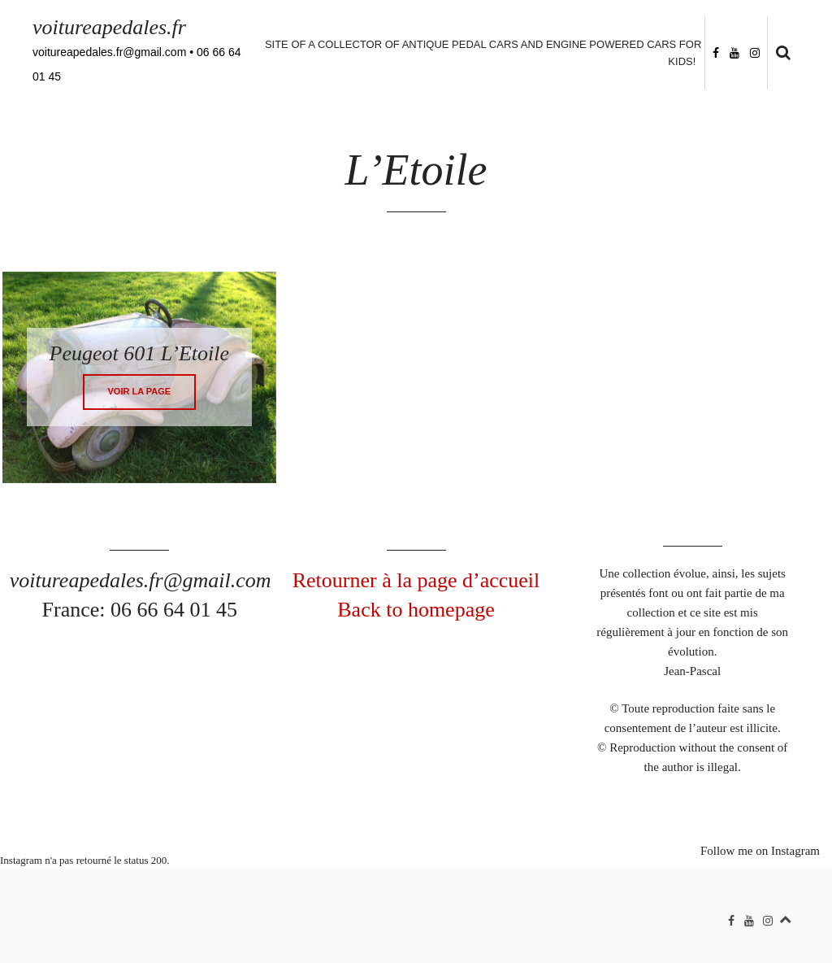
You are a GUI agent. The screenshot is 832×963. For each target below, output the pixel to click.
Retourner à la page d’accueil (416, 580)
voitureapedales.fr (109, 27)
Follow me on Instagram (760, 850)
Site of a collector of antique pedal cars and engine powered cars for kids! (483, 53)
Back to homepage (416, 609)
